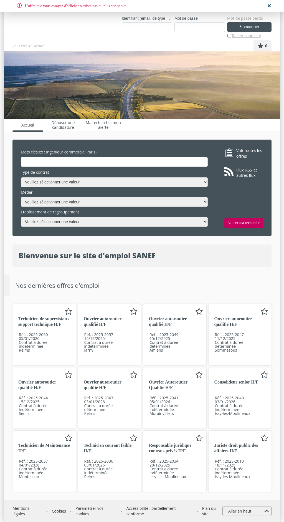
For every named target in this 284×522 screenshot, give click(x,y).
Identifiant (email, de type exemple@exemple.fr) (147, 18)
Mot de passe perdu (245, 18)
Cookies (59, 511)
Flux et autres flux (246, 172)
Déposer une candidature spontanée (63, 125)
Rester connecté (246, 35)
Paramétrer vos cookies (89, 511)
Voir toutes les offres (249, 153)
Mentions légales (20, 511)
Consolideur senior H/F (236, 382)
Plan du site (209, 511)
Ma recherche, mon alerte (103, 125)
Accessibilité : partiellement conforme (151, 511)
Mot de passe (186, 18)
